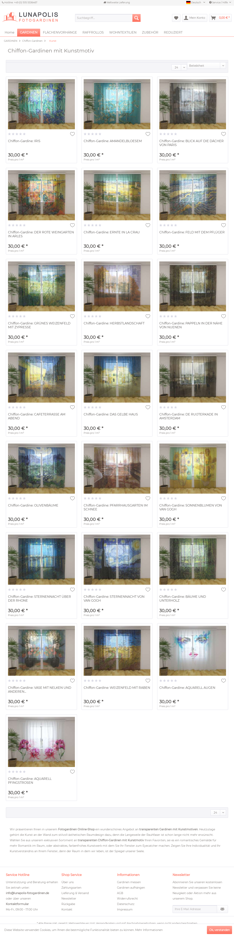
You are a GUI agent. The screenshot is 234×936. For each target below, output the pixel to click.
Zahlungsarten (71, 887)
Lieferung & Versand (75, 893)
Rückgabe (68, 904)
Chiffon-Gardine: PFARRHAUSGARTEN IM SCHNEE (116, 507)
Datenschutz (125, 904)
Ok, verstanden (219, 930)
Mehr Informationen (149, 930)
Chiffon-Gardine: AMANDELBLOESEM (113, 141)
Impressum (125, 909)
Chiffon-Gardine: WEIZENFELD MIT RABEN (117, 688)
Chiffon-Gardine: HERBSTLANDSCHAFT (114, 323)
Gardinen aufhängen (131, 887)
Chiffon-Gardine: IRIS (24, 141)
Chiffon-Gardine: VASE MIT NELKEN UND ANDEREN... (39, 689)
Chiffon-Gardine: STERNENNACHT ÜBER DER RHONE (39, 598)
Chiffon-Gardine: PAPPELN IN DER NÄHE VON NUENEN (190, 325)
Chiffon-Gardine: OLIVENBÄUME (33, 505)
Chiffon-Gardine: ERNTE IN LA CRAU (112, 232)
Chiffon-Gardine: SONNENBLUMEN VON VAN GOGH (190, 507)
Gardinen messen (129, 882)
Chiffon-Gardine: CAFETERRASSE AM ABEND (36, 416)
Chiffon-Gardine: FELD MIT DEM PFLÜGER (192, 232)
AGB (120, 893)
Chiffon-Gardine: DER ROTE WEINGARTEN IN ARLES (41, 234)
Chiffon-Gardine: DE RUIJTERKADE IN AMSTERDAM (188, 416)
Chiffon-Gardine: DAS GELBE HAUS (111, 414)
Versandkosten (105, 923)
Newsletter (68, 898)
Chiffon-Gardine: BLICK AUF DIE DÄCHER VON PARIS (191, 143)
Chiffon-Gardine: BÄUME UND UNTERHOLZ (182, 598)
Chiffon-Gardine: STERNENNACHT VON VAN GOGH (114, 598)
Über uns (67, 882)
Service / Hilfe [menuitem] (218, 2)
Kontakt (66, 909)
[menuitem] (108, 18)
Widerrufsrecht (127, 898)
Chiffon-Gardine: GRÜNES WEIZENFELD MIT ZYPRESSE (39, 325)
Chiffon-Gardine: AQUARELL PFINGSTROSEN (29, 781)
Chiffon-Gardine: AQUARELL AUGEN (187, 688)
